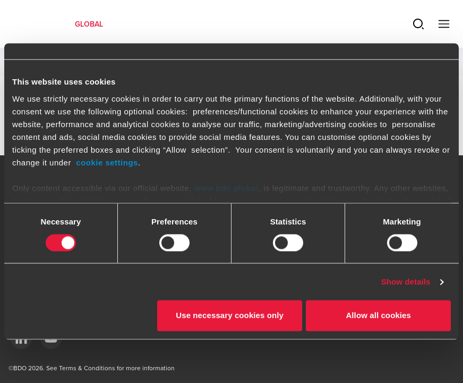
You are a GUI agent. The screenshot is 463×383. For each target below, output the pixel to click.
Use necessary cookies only (230, 315)
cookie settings (107, 162)
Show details (406, 281)
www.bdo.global (226, 188)
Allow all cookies (378, 315)
